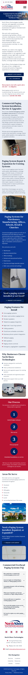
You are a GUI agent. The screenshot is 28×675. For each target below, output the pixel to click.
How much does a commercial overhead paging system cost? (11, 574)
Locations (17, 658)
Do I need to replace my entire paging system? (13, 614)
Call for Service (14, 78)
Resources (17, 661)
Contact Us (22, 2)
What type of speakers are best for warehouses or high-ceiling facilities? (13, 593)
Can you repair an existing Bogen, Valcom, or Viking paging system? (12, 580)
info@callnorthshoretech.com (17, 649)
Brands (10, 663)
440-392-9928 (9, 2)
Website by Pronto (18, 672)
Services (10, 658)
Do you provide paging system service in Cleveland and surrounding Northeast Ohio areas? (13, 607)
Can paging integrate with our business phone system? (14, 587)
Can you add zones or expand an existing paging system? (12, 599)
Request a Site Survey (14, 74)
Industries (10, 661)
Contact (17, 663)
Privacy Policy (8, 672)
